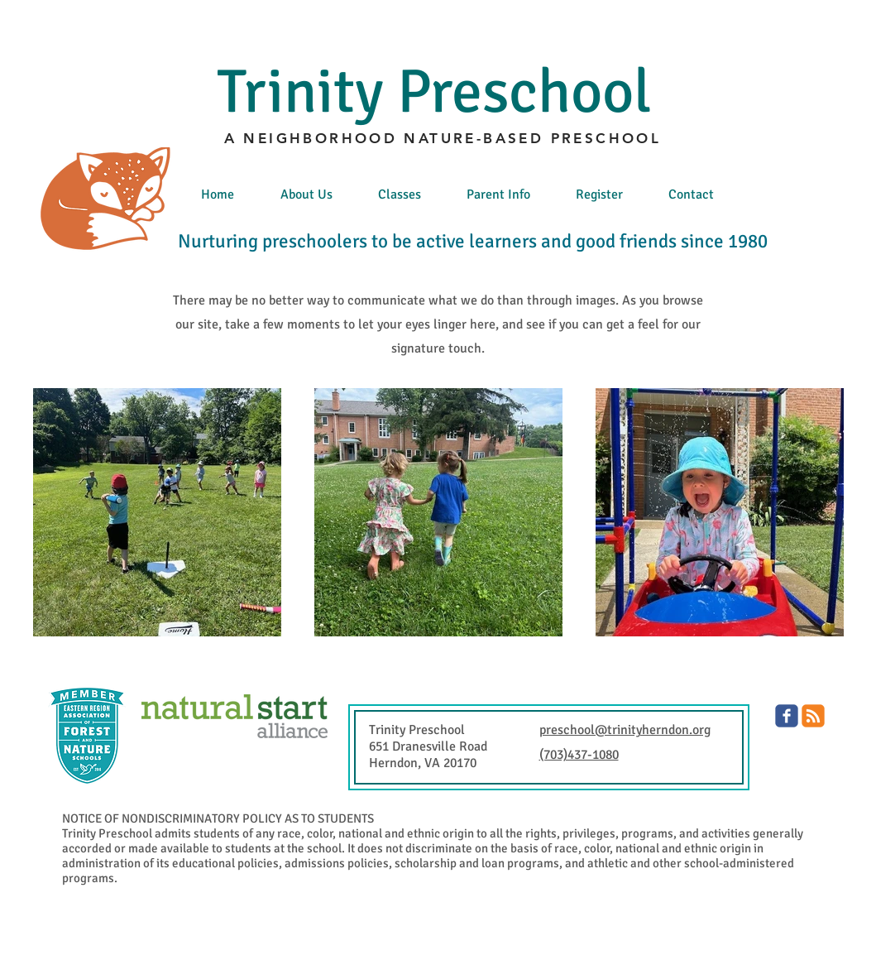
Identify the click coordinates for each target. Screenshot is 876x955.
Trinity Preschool (434, 92)
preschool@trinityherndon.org (625, 730)
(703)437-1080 (579, 754)
